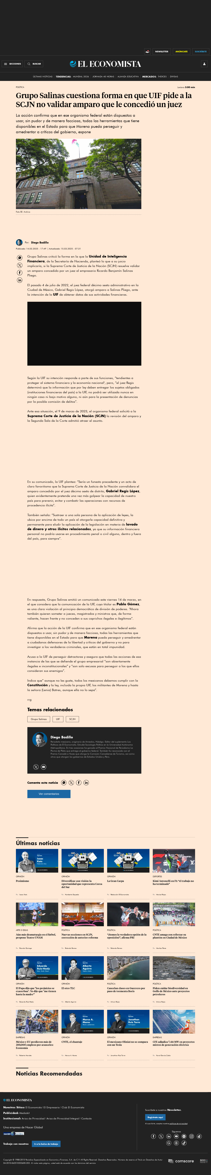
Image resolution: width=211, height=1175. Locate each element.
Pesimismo (22, 881)
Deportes (157, 876)
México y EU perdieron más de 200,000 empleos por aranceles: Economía (35, 1044)
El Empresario (52, 1107)
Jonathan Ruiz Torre (118, 1055)
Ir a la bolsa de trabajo (46, 1144)
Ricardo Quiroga (25, 948)
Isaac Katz (23, 894)
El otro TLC (68, 988)
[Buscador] (33, 64)
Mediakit (24, 1113)
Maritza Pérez (161, 948)
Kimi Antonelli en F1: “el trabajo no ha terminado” (173, 883)
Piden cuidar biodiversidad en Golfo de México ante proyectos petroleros (171, 991)
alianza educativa (128, 76)
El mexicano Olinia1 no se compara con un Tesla (127, 1043)
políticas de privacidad (178, 1123)
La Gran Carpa (115, 881)
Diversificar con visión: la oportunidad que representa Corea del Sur (82, 884)
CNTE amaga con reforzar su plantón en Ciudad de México (170, 936)
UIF (58, 719)
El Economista (34, 1107)
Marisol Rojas (161, 894)
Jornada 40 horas (103, 76)
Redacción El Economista (120, 894)
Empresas (20, 1037)
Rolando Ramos (70, 948)
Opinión (20, 876)
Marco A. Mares (71, 1055)
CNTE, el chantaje (72, 1041)
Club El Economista (73, 1107)
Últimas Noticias (42, 76)
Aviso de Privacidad (33, 1118)
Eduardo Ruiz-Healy (26, 1002)
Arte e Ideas (22, 930)
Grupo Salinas (39, 719)
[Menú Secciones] (12, 64)
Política (20, 87)
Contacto (86, 1118)
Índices (162, 76)
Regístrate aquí (155, 1117)
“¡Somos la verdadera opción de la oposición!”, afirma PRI (127, 936)
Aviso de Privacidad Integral (63, 1118)
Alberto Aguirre (70, 1002)
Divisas (174, 76)
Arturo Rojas (115, 1002)
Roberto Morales (25, 1055)
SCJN (72, 719)
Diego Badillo (62, 737)
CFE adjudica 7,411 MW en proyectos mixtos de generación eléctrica (174, 1043)
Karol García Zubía (163, 1055)
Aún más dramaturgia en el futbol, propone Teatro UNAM (36, 936)
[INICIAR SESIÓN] (204, 64)
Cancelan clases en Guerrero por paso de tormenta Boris (126, 990)
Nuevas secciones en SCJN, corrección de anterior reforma (80, 936)
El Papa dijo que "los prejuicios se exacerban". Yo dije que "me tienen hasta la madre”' (36, 991)
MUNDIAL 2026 (81, 76)
